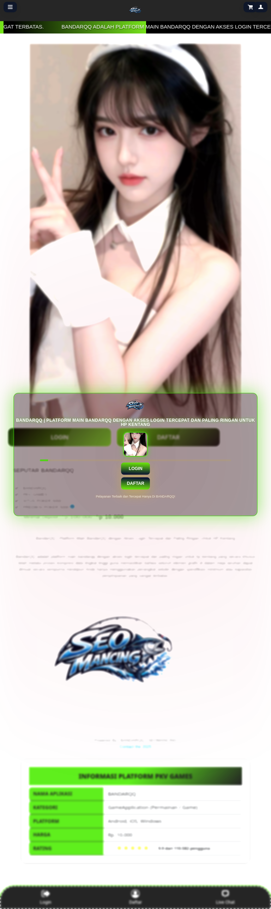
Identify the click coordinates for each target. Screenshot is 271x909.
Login (136, 468)
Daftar (135, 483)
